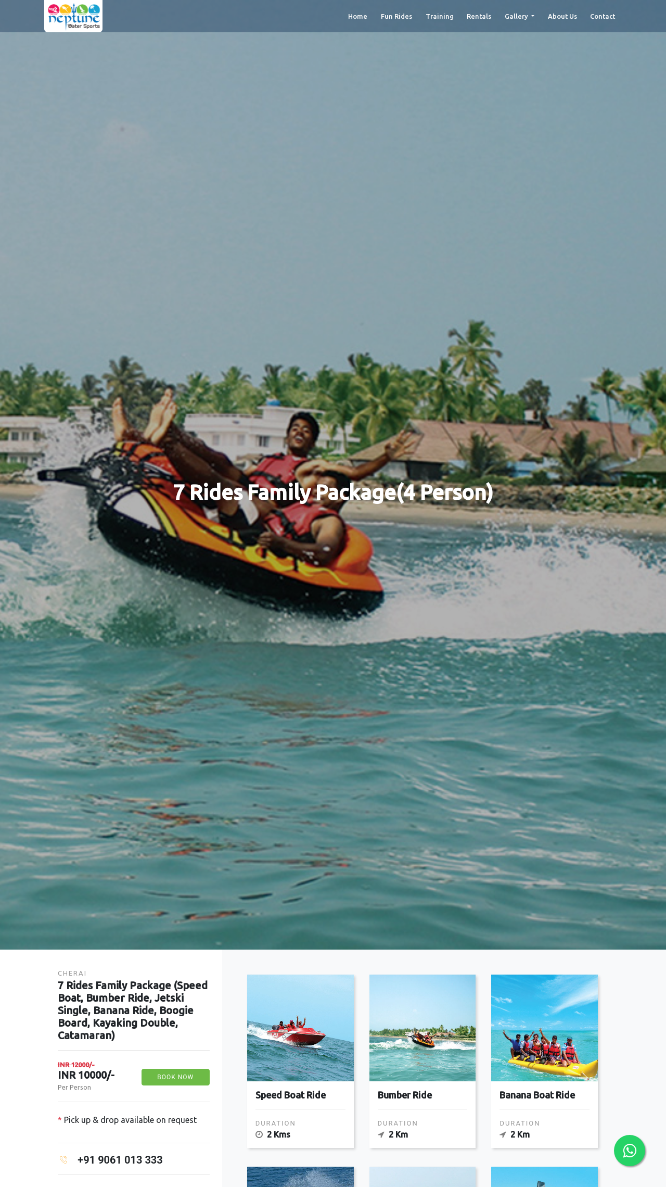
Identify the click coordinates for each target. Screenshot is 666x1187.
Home (357, 24)
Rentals (479, 24)
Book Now (175, 1077)
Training (440, 24)
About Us (562, 24)
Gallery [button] (517, 24)
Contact (602, 24)
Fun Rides (396, 24)
